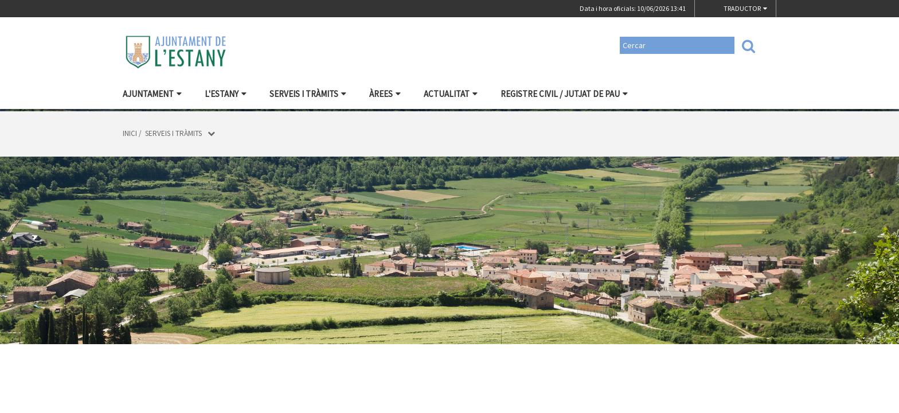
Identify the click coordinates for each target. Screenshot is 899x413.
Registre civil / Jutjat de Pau (564, 93)
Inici (130, 133)
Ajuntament (152, 93)
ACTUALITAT (451, 93)
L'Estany (226, 93)
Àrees (385, 93)
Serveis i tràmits (307, 93)
